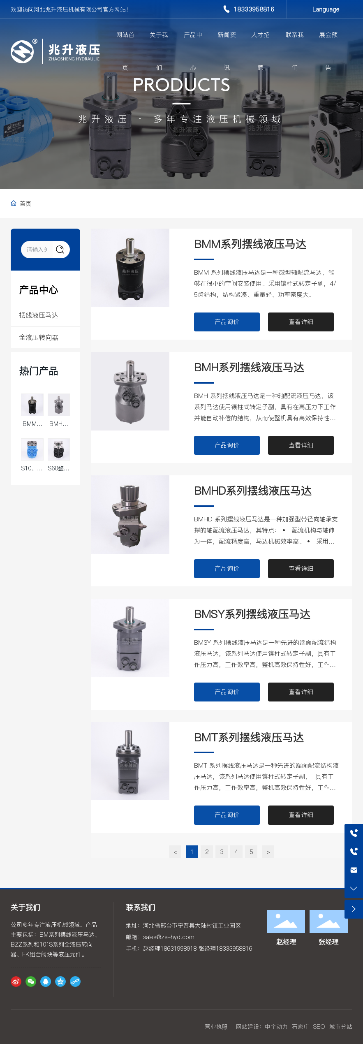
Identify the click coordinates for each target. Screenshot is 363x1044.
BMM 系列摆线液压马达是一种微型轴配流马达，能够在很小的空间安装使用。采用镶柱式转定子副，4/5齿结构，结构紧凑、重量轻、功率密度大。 (265, 283)
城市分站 (340, 1027)
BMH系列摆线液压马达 (249, 367)
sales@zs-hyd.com (168, 937)
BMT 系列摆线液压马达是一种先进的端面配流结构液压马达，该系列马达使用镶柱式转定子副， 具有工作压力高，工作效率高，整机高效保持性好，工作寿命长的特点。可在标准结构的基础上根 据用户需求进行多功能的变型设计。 (266, 787)
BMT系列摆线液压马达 (248, 737)
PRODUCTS (181, 86)
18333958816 (254, 9)
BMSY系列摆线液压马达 (252, 614)
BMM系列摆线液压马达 (250, 244)
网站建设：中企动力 (262, 1027)
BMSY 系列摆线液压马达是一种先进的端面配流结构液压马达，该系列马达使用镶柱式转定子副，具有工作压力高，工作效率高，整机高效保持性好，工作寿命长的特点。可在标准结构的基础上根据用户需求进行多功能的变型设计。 (265, 664)
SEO (319, 1027)
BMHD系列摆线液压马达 (252, 490)
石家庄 (300, 1027)
